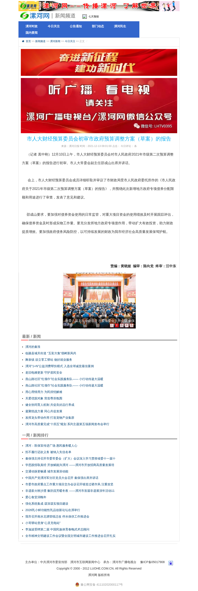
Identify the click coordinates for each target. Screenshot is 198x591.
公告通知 (76, 26)
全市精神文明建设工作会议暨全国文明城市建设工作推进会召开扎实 (70, 536)
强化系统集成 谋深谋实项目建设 (46, 503)
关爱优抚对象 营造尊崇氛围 (43, 398)
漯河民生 (120, 26)
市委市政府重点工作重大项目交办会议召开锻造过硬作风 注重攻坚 (69, 484)
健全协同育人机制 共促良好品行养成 (49, 404)
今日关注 (54, 26)
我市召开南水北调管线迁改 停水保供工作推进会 (57, 516)
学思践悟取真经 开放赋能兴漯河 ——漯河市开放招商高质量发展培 (69, 465)
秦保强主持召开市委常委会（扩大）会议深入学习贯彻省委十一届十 (70, 458)
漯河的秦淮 (32, 346)
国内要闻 (32, 32)
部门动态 (98, 26)
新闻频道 (40, 41)
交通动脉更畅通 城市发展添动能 (46, 471)
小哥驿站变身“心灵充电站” (42, 523)
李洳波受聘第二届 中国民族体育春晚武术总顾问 (57, 529)
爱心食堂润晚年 (35, 497)
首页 (28, 41)
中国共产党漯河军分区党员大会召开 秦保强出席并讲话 (61, 478)
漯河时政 (32, 26)
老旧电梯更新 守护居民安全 (43, 372)
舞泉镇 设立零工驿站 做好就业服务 (48, 359)
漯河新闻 (55, 41)
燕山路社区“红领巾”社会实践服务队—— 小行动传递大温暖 (64, 379)
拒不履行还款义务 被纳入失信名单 (48, 452)
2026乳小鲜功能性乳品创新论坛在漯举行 (52, 510)
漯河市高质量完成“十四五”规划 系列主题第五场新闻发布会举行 (67, 424)
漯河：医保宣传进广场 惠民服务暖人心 (51, 445)
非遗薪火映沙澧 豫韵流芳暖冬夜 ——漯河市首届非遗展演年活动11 (69, 490)
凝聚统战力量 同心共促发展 (43, 411)
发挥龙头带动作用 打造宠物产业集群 (49, 417)
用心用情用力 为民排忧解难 (43, 392)
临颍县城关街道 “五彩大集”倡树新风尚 (50, 353)
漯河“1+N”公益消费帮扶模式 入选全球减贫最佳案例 (59, 366)
